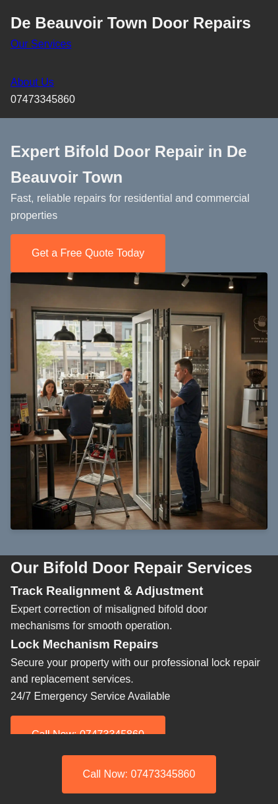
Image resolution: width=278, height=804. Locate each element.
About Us (32, 82)
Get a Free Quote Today (88, 253)
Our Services (41, 43)
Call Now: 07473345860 (139, 774)
